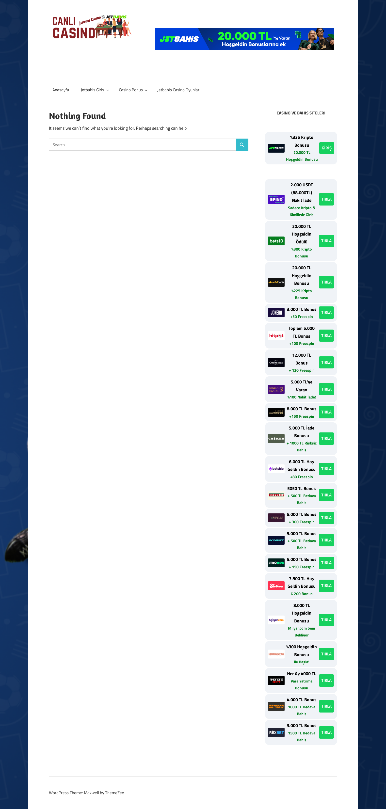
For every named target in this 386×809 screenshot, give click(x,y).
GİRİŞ (327, 148)
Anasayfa (60, 90)
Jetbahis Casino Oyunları (178, 90)
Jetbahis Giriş (95, 90)
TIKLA (326, 199)
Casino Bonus (133, 90)
